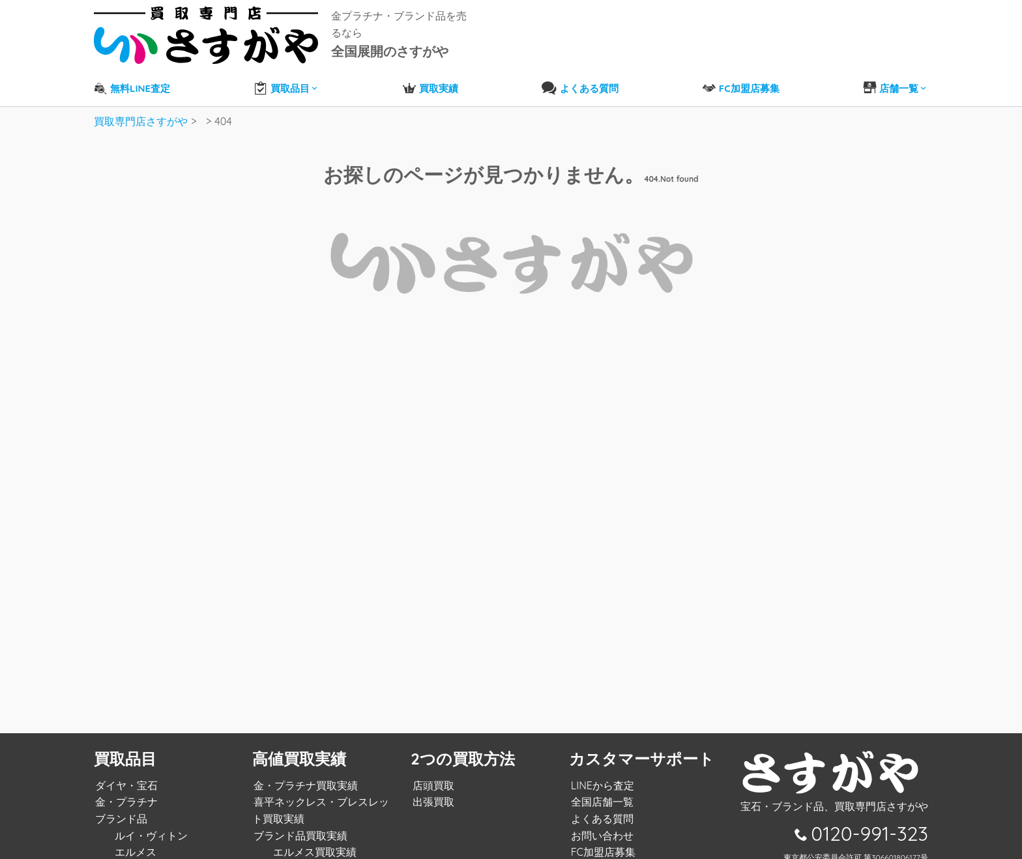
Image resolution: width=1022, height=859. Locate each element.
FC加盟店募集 (601, 842)
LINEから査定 (600, 776)
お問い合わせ (600, 826)
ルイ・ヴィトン (149, 826)
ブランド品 (120, 809)
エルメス (134, 842)
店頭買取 (431, 776)
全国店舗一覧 (600, 792)
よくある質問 (600, 809)
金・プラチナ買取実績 (304, 776)
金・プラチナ (125, 792)
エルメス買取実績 (313, 842)
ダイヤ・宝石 (125, 776)
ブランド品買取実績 (299, 826)
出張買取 (431, 792)
